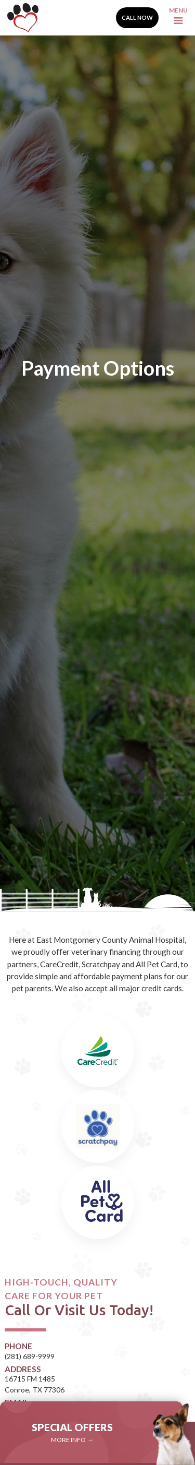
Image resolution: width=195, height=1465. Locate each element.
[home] (20, 18)
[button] (178, 17)
